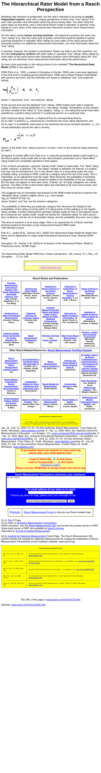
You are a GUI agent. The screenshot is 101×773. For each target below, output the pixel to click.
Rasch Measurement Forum (39, 514)
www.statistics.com (31, 430)
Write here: (51, 483)
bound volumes (56, 530)
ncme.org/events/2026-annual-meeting (72, 433)
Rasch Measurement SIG (42, 528)
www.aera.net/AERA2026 (15, 438)
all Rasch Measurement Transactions (37, 525)
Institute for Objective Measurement (27, 538)
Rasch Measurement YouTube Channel (70, 350)
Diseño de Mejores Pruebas (31, 401)
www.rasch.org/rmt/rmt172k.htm (63, 602)
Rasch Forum (84, 497)
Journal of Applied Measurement (32, 533)
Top (10, 522)
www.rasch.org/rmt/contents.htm (28, 607)
